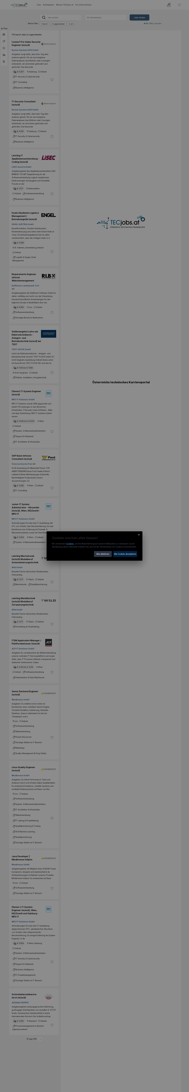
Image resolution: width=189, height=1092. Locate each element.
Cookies (70, 544)
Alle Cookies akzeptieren (125, 554)
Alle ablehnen (102, 554)
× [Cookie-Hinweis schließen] (139, 534)
